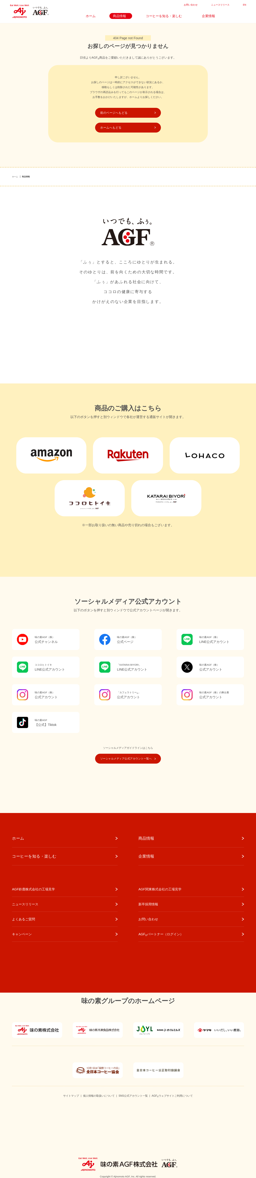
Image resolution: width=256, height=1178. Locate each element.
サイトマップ (71, 1095)
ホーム (15, 177)
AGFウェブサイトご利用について (172, 1096)
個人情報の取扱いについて (99, 1095)
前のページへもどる (128, 112)
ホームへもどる (128, 127)
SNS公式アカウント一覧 (133, 1095)
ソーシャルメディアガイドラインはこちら (128, 747)
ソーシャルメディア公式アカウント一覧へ (128, 758)
